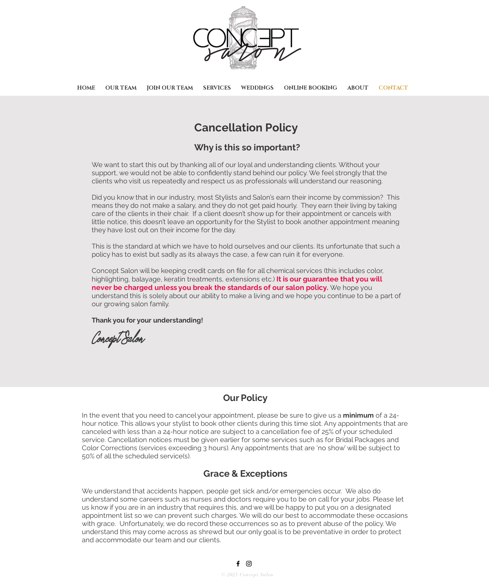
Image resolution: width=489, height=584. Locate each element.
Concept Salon (256, 575)
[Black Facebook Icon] (238, 563)
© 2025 (229, 575)
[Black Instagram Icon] (249, 563)
